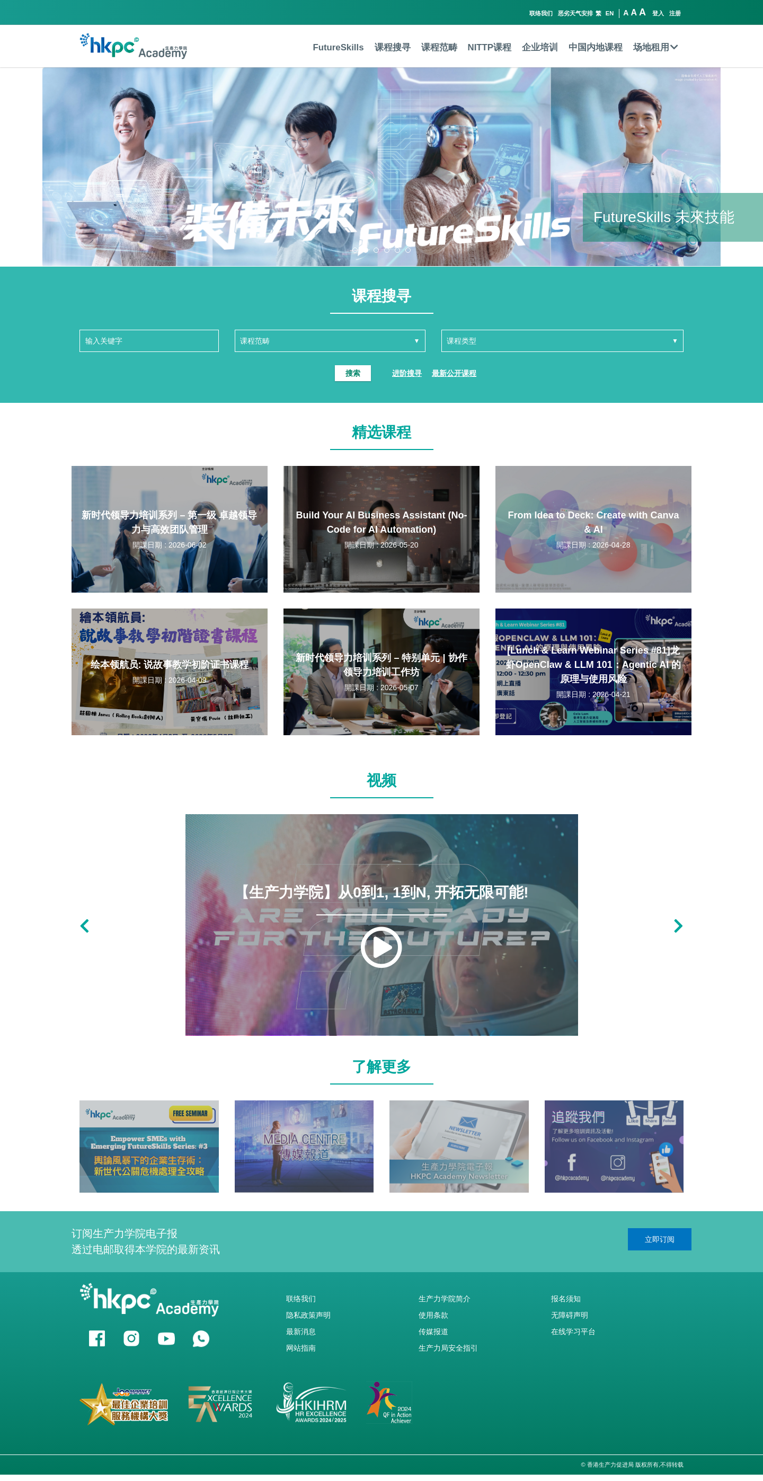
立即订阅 (660, 1239)
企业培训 (540, 47)
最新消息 (301, 1331)
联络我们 (541, 13)
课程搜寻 (393, 47)
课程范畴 (439, 47)
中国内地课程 (596, 47)
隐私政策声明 (308, 1315)
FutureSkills (338, 47)
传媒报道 (433, 1331)
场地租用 (655, 47)
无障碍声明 (569, 1315)
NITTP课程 (489, 47)
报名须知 (566, 1298)
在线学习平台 (573, 1331)
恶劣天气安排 (575, 13)
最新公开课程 (454, 373)
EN (610, 13)
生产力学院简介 (445, 1298)
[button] (355, 250)
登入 (658, 13)
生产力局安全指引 (448, 1348)
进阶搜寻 (407, 373)
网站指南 (301, 1348)
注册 (675, 13)
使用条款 (433, 1315)
